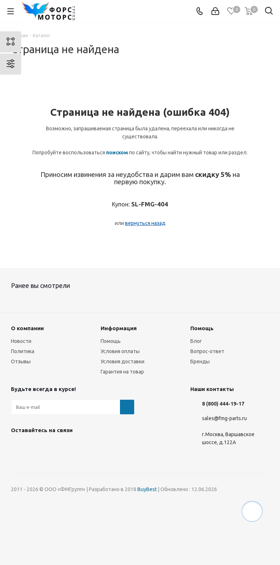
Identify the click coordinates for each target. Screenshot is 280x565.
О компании (27, 328)
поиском (117, 152)
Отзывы (21, 361)
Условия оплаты (120, 351)
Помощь (111, 341)
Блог (196, 341)
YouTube (73, 447)
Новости (21, 341)
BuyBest (147, 489)
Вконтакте (18, 447)
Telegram (54, 447)
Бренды (200, 361)
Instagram (36, 447)
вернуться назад (145, 223)
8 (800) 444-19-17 (223, 404)
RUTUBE (109, 447)
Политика (22, 351)
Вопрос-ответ (207, 351)
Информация (119, 328)
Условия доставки (122, 361)
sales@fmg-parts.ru (224, 418)
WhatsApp (91, 447)
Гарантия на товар (122, 372)
